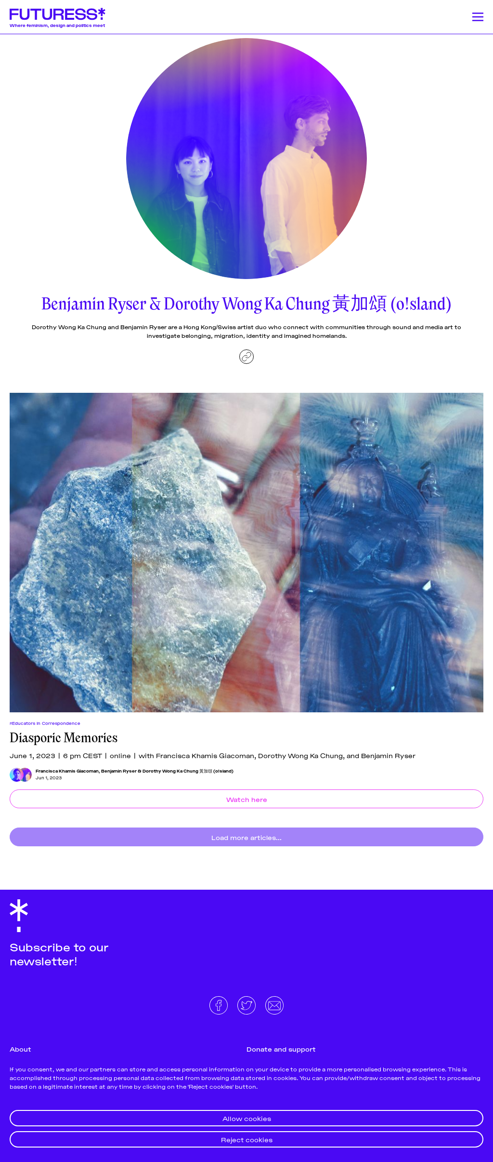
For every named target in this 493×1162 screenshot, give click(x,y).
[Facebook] (219, 1004)
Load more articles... (246, 837)
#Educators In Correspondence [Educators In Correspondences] (45, 723)
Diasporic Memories (63, 738)
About (20, 1048)
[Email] (274, 1004)
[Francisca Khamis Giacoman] (17, 775)
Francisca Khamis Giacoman (67, 770)
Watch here (246, 799)
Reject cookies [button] (246, 1139)
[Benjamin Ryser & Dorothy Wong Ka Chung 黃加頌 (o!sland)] (25, 775)
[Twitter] (247, 1004)
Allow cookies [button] (246, 1118)
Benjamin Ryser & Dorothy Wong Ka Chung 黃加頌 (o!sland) (167, 770)
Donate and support (281, 1048)
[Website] (246, 356)
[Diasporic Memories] (246, 552)
